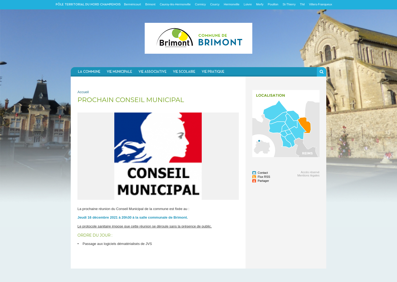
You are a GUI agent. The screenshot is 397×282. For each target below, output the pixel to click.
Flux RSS (264, 176)
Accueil (83, 92)
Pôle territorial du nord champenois (88, 4)
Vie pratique (213, 72)
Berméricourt (132, 4)
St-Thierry (289, 4)
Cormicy (200, 4)
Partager (263, 180)
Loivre (248, 4)
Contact (263, 172)
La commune (89, 72)
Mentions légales (308, 175)
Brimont (150, 4)
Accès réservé (310, 172)
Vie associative (152, 72)
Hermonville (231, 4)
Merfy (260, 4)
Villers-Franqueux (320, 4)
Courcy (214, 4)
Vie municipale (119, 72)
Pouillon (273, 4)
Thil (302, 4)
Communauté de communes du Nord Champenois (198, 38)
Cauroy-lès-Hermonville (175, 4)
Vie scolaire (184, 72)
